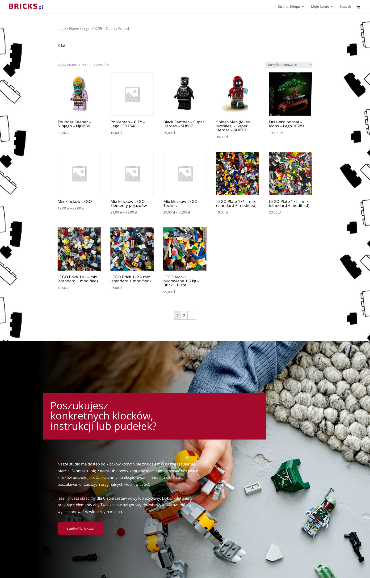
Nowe (74, 28)
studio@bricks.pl (80, 528)
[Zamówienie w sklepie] (288, 65)
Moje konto (320, 7)
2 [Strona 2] (184, 315)
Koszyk (345, 7)
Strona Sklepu (289, 7)
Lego (62, 28)
